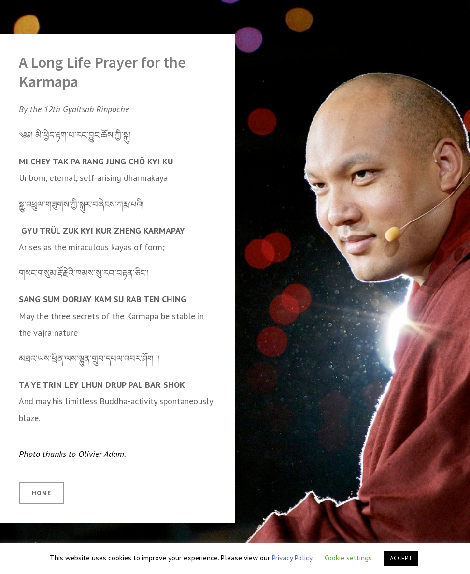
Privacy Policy (292, 557)
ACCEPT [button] (401, 558)
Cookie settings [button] (348, 557)
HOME (41, 493)
